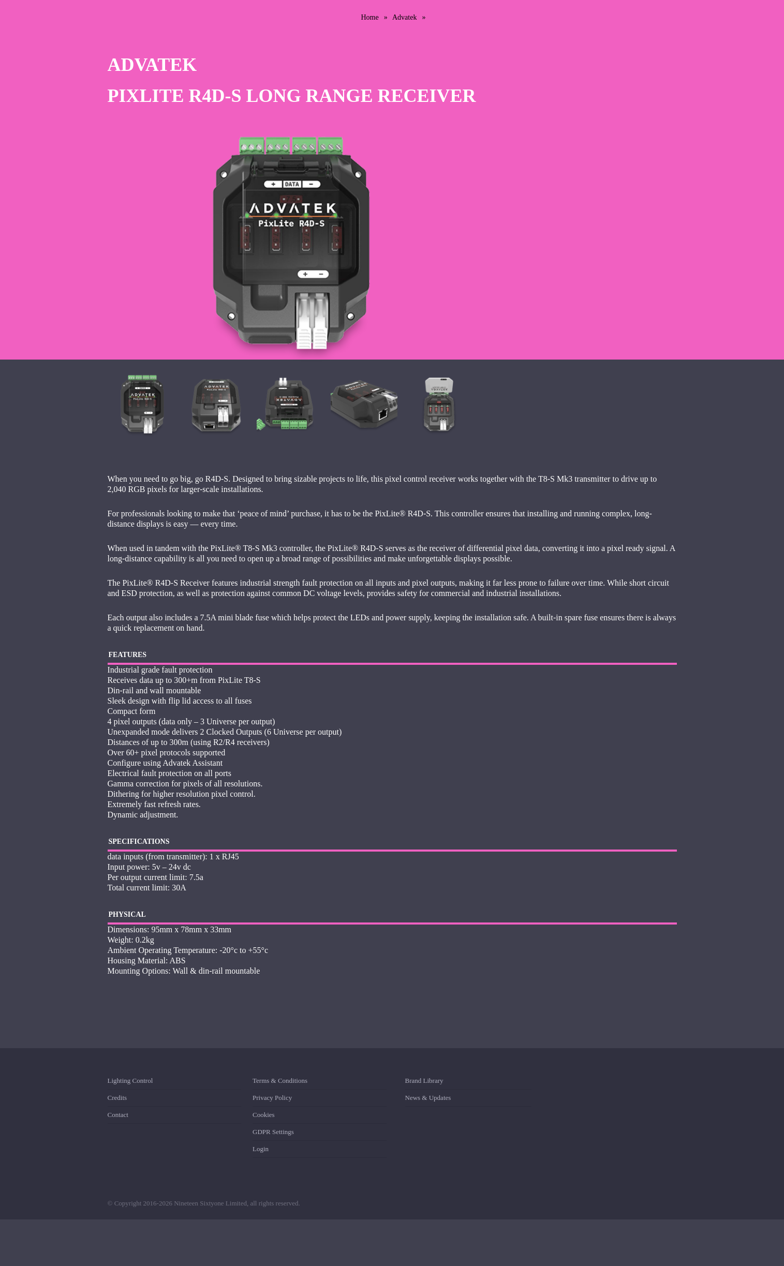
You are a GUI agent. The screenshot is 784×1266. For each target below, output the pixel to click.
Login (261, 1149)
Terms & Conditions (280, 1082)
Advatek (404, 17)
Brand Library (424, 1082)
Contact (118, 1115)
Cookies (264, 1115)
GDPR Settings (273, 1132)
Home (370, 17)
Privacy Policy (272, 1097)
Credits (117, 1097)
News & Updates (428, 1097)
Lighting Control (130, 1082)
